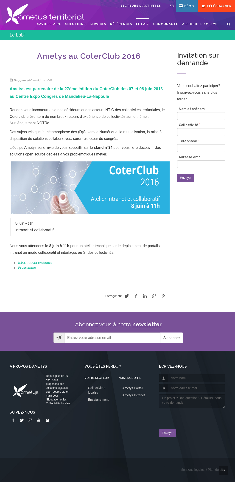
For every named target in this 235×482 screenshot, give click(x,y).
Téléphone (189, 141)
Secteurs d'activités (140, 5)
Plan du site (216, 469)
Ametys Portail (132, 388)
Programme (27, 267)
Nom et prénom (193, 109)
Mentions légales (192, 469)
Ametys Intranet (133, 395)
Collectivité (189, 125)
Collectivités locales (96, 390)
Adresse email (191, 157)
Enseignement (98, 399)
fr (172, 5)
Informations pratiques (35, 262)
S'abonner (171, 338)
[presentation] (186, 417)
